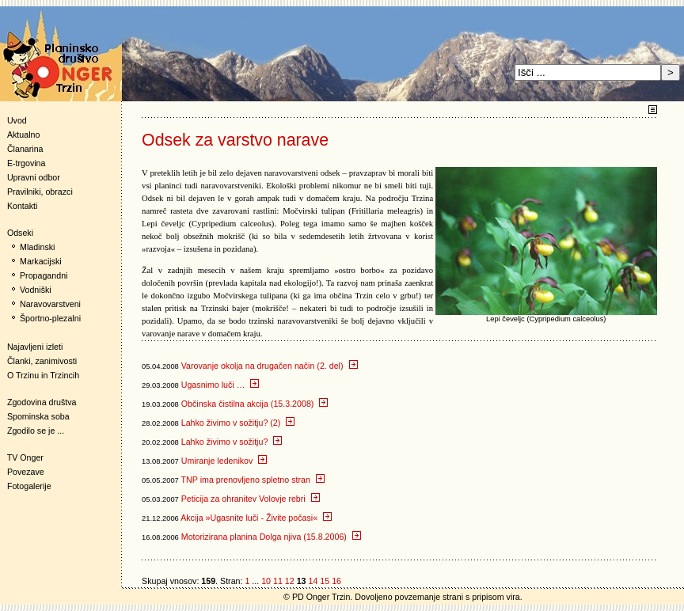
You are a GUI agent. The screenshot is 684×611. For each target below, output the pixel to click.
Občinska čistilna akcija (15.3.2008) (255, 403)
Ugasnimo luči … (220, 384)
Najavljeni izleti (35, 346)
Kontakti (22, 206)
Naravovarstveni (50, 304)
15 (324, 581)
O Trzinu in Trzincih (43, 375)
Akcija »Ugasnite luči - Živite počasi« (256, 517)
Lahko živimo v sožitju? (232, 441)
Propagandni (43, 275)
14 (312, 581)
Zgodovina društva (38, 402)
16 (336, 581)
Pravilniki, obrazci (40, 191)
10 (266, 581)
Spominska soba (38, 416)
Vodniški (35, 289)
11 (278, 581)
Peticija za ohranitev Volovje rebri (250, 498)
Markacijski (41, 261)
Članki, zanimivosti (42, 361)
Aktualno (23, 134)
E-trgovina (26, 163)
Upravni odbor (33, 177)
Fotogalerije (29, 486)
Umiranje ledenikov (224, 460)
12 (289, 581)
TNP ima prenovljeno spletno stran (253, 479)
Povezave (25, 471)
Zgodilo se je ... (35, 430)
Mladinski (37, 247)
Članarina (25, 149)
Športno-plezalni (50, 318)
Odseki (16, 232)
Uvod (17, 120)
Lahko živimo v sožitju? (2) (238, 422)
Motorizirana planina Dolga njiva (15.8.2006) (271, 536)
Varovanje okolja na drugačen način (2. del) (269, 365)
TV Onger (22, 457)
